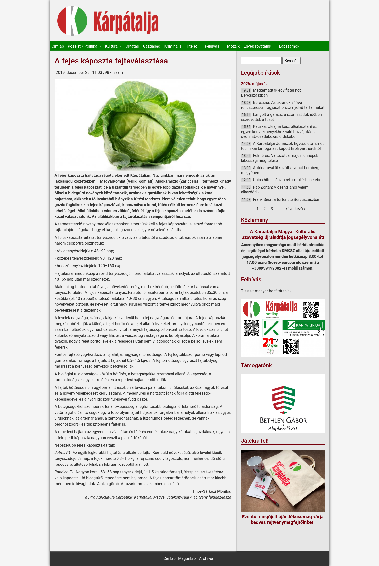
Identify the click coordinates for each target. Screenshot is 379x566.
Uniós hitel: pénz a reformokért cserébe (287, 179)
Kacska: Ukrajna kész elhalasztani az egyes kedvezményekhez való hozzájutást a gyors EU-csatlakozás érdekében (279, 131)
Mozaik (233, 46)
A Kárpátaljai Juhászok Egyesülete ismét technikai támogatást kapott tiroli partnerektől (282, 146)
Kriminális (173, 46)
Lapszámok (289, 46)
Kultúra (111, 46)
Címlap (58, 46)
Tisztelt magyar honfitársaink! (267, 291)
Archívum (207, 558)
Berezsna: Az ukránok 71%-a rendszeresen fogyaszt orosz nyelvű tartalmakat (283, 105)
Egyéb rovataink (258, 46)
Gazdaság (151, 46)
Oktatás (132, 46)
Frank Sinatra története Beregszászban (286, 199)
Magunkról (187, 558)
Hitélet (191, 46)
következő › (295, 208)
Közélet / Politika (83, 46)
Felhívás (212, 46)
